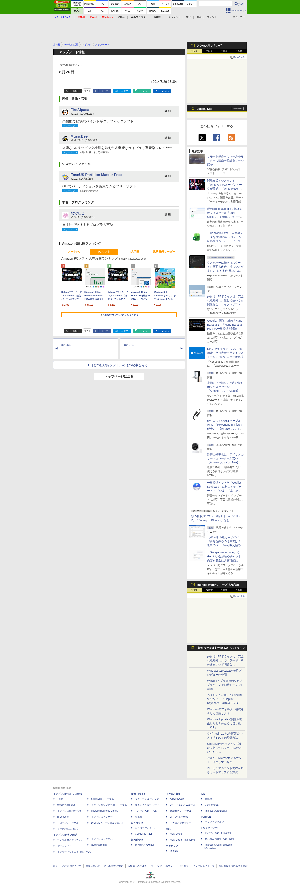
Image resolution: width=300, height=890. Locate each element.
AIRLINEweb (177, 798)
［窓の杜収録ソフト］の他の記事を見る (119, 365)
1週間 (224, 51)
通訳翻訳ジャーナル (181, 810)
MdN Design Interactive (182, 839)
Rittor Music (138, 793)
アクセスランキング (209, 45)
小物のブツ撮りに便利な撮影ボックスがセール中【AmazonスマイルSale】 (225, 386)
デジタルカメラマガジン (70, 839)
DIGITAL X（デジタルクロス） (107, 822)
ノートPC (74, 251)
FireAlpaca (80, 110)
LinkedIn (165, 91)
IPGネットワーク (210, 827)
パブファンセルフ (214, 821)
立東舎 (138, 816)
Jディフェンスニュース (182, 804)
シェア (104, 91)
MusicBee (79, 136)
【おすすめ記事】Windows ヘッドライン (221, 648)
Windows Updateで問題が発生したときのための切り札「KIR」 (224, 723)
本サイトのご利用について (67, 866)
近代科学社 (137, 839)
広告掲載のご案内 (113, 866)
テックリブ (172, 845)
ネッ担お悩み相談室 (68, 828)
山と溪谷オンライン (146, 827)
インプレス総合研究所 (69, 810)
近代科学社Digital (144, 844)
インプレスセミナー (102, 816)
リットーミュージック (147, 798)
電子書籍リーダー (164, 251)
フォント (212, 17)
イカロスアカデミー (181, 822)
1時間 (194, 51)
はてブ (124, 91)
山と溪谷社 (137, 822)
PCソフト (104, 251)
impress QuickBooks (216, 810)
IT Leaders (63, 816)
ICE (203, 793)
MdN (168, 828)
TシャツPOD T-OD (146, 810)
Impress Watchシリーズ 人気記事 (218, 584)
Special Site (204, 108)
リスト (87, 91)
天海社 (208, 798)
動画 (199, 17)
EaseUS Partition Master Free (96, 175)
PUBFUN (206, 816)
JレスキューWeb (179, 816)
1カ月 (239, 51)
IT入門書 (134, 251)
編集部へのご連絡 (137, 866)
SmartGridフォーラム (102, 798)
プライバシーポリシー (163, 866)
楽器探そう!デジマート (147, 804)
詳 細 (168, 111)
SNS (188, 17)
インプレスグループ (204, 866)
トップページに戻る (119, 376)
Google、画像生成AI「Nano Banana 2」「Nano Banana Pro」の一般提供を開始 (224, 324)
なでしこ (78, 213)
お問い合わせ (93, 866)
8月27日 (129, 344)
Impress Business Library (104, 810)
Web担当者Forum (66, 804)
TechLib (174, 850)
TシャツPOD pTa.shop (218, 832)
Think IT (61, 798)
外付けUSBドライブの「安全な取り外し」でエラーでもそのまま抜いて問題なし (225, 660)
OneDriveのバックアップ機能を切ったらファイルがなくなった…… (225, 747)
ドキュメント (173, 17)
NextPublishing (99, 844)
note (145, 91)
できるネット (64, 845)
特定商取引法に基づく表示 (233, 866)
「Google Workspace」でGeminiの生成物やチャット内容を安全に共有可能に (224, 556)
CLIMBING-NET (143, 833)
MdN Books (176, 833)
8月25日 (66, 344)
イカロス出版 (173, 793)
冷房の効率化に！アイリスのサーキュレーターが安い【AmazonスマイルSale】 (225, 458)
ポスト (76, 91)
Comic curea (211, 804)
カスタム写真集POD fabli (219, 838)
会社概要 (184, 866)
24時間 (209, 51)
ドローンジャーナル (68, 822)
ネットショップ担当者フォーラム (109, 804)
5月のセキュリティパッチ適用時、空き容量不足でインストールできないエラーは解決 (225, 352)
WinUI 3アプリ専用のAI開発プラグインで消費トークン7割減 (224, 684)
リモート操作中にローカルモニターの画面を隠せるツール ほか (226, 160)
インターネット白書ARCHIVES (74, 851)
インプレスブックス (102, 838)
